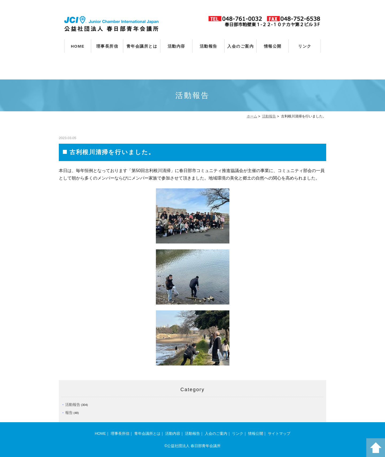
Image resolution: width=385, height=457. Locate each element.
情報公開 (273, 46)
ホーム (252, 116)
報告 (69, 412)
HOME (77, 46)
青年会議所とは (141, 46)
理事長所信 (107, 46)
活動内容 (176, 46)
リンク (304, 46)
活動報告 (208, 46)
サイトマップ (279, 433)
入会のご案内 (240, 46)
